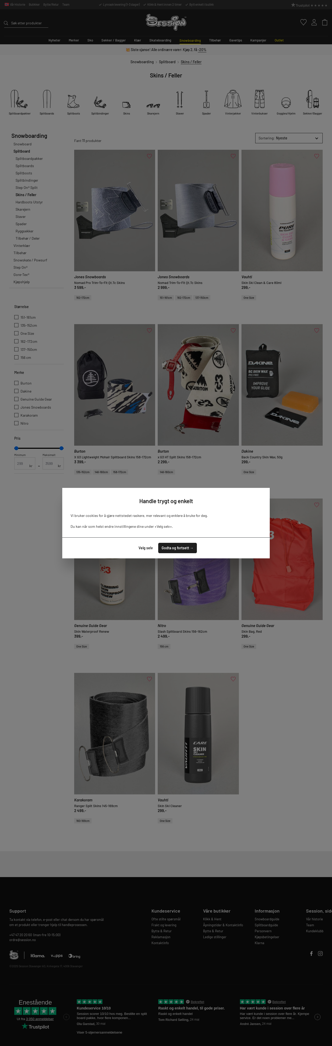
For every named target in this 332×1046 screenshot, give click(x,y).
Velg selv (146, 548)
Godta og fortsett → (177, 548)
